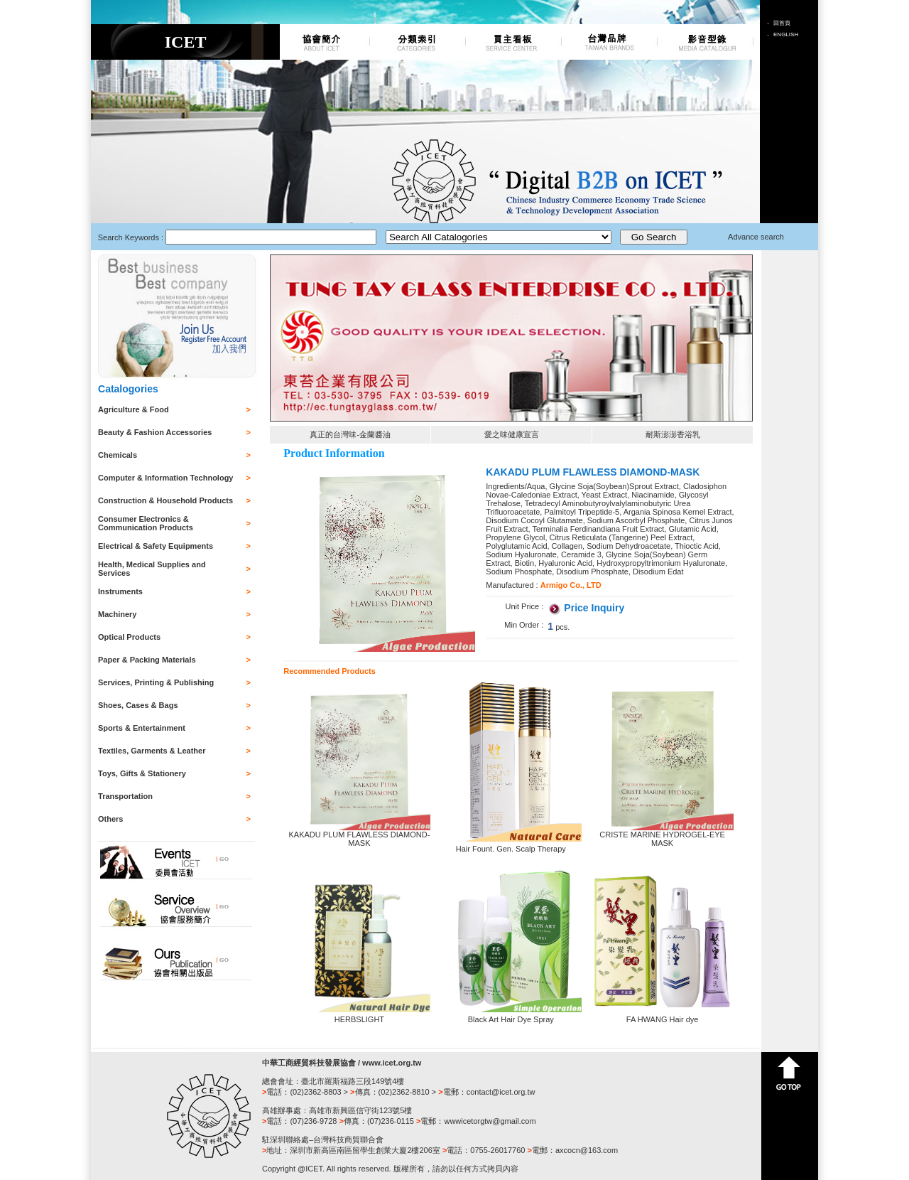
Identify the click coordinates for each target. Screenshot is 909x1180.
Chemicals (117, 455)
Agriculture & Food (133, 409)
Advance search (756, 236)
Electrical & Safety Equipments (155, 546)
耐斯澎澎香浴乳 (673, 434)
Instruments (120, 591)
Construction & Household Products (165, 500)
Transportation (125, 796)
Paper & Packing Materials (147, 659)
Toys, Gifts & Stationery (142, 773)
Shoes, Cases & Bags (138, 705)
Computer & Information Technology (165, 477)
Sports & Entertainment (141, 728)
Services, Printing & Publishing (156, 682)
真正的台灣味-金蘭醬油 (350, 434)
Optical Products (129, 637)
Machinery (117, 614)
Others (110, 819)
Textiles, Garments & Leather (151, 750)
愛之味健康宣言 (511, 434)
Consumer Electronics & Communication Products (145, 523)
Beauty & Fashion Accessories (155, 432)
